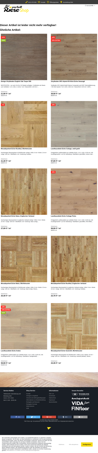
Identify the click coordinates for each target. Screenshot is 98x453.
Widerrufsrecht (30, 406)
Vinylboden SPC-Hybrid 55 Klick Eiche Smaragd (68, 81)
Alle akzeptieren (73, 444)
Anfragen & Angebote (32, 395)
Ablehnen (61, 444)
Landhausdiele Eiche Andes (11, 351)
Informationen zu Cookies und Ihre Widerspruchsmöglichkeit (23, 450)
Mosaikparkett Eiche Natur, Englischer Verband (17, 216)
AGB (27, 408)
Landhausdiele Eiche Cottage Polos (63, 216)
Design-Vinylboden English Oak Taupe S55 (16, 81)
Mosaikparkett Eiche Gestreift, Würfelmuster (66, 351)
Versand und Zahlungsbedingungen (36, 398)
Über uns (51, 393)
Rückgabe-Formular (31, 404)
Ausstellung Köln (66, 2)
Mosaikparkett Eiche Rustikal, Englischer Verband (68, 283)
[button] (18, 417)
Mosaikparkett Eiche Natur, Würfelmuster (15, 283)
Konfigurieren (87, 444)
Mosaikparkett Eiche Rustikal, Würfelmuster (16, 149)
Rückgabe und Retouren (33, 402)
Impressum (52, 400)
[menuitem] (37, 394)
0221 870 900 (30, 2)
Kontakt (41, 2)
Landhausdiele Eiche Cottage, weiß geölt (65, 149)
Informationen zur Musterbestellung (35, 400)
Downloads (52, 395)
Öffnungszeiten (53, 2)
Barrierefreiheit (53, 402)
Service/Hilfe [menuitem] (89, 5)
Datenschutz (52, 398)
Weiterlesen (4, 91)
